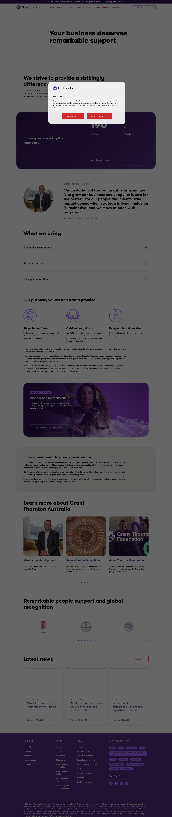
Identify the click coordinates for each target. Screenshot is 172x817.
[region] (86, 103)
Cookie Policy (57, 108)
